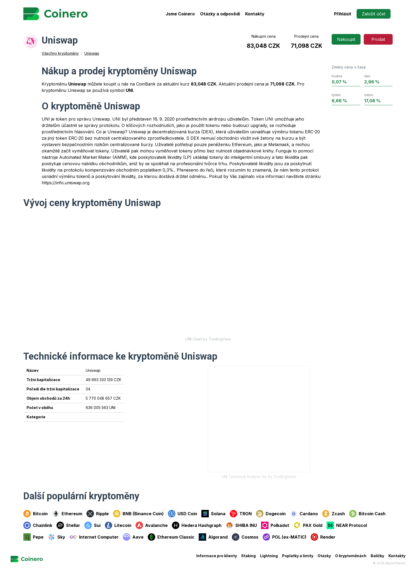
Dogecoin (271, 513)
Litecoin (118, 525)
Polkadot (275, 525)
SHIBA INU (241, 525)
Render (323, 537)
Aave (133, 537)
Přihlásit (342, 13)
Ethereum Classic (171, 537)
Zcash (333, 513)
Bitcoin (35, 513)
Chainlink (37, 525)
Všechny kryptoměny (60, 53)
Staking (248, 555)
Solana (213, 513)
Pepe (33, 537)
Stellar (68, 525)
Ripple (97, 513)
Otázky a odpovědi (220, 13)
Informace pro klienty (216, 555)
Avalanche (152, 525)
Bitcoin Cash (367, 513)
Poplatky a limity (297, 555)
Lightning (269, 555)
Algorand (213, 537)
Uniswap (91, 53)
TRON (241, 513)
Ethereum (67, 513)
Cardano (304, 513)
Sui (92, 525)
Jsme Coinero (180, 13)
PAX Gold (307, 525)
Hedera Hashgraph (197, 525)
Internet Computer (94, 537)
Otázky (324, 555)
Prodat (378, 39)
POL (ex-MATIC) (284, 537)
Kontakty (255, 13)
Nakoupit (346, 39)
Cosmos (245, 537)
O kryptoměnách (350, 555)
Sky (56, 537)
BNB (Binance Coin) (138, 513)
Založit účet (373, 13)
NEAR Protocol (347, 525)
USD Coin (182, 513)
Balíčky (377, 555)
